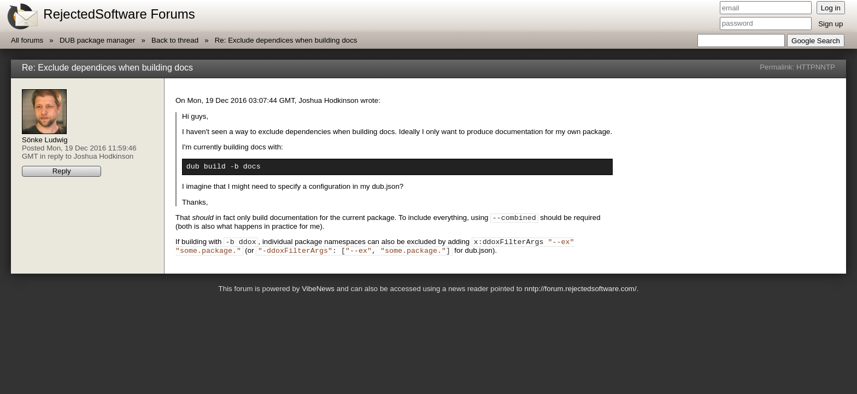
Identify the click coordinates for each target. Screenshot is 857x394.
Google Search (815, 41)
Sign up (830, 24)
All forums (27, 40)
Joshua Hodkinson (104, 156)
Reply (61, 171)
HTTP (805, 67)
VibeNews (318, 293)
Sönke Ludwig (45, 140)
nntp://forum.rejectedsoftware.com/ (580, 293)
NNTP (825, 67)
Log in (831, 8)
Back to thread (174, 40)
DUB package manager (98, 40)
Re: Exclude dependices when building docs (286, 40)
